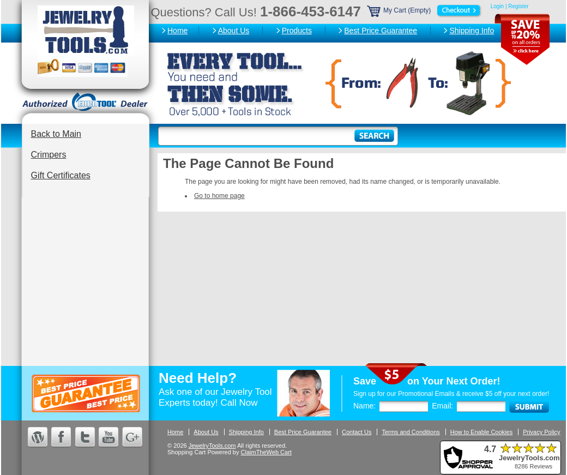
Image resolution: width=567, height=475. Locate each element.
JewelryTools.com (212, 445)
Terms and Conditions (410, 432)
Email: (442, 405)
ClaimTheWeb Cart (266, 452)
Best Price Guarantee (380, 30)
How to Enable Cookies (481, 432)
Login (497, 6)
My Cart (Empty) (424, 10)
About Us (234, 30)
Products (297, 30)
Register (518, 6)
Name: (364, 405)
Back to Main (56, 134)
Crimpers (49, 154)
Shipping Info (471, 30)
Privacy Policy (541, 432)
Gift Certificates (61, 175)
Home (177, 30)
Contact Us (356, 432)
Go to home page (219, 196)
